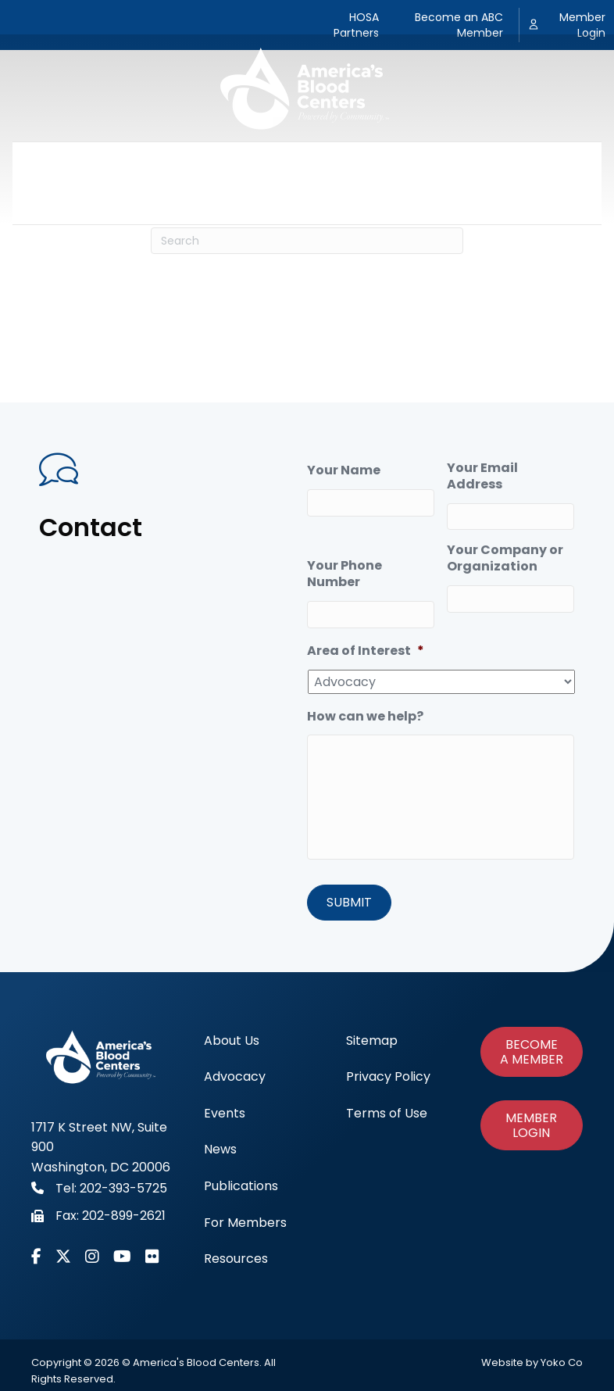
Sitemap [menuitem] (372, 1041)
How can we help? (365, 717)
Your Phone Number (344, 574)
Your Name (343, 471)
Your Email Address (482, 476)
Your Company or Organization (505, 558)
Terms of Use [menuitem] (386, 1113)
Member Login (582, 25)
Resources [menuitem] (236, 1259)
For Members (506, 162)
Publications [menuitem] (241, 1186)
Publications (401, 162)
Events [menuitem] (224, 1113)
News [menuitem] (220, 1149)
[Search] (307, 240)
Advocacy (179, 162)
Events (257, 162)
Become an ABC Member (459, 25)
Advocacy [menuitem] (235, 1076)
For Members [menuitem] (245, 1223)
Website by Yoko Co (532, 1362)
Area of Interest (365, 651)
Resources (307, 203)
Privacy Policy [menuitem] (388, 1076)
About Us (94, 162)
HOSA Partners (356, 25)
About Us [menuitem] (231, 1041)
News (321, 162)
